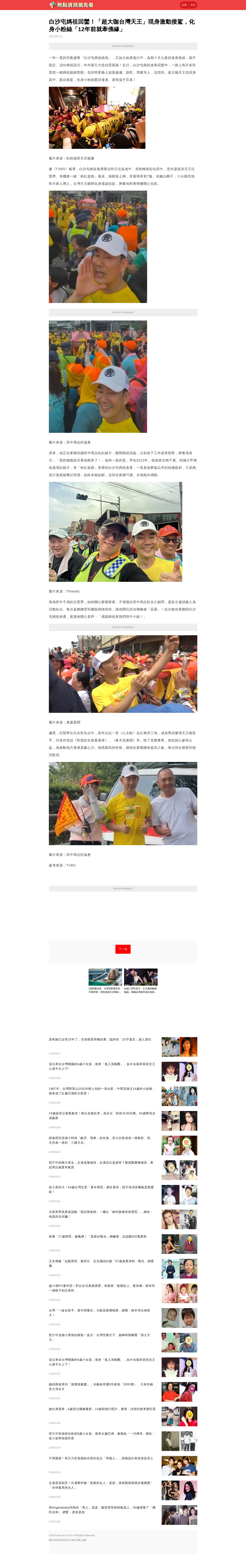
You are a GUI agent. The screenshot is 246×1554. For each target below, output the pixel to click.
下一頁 (123, 949)
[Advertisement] (123, 917)
